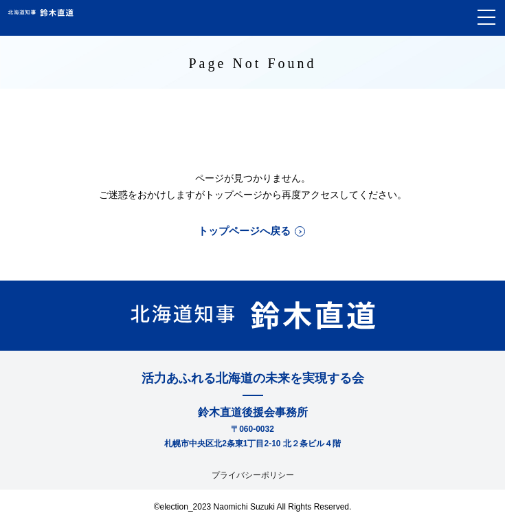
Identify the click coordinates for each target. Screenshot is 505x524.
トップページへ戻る (244, 231)
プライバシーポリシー (253, 475)
